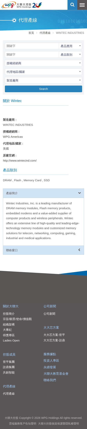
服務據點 (50, 354)
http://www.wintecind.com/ (20, 160)
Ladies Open (11, 340)
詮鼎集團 (9, 367)
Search (43, 88)
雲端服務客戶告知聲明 (22, 423)
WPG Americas (13, 136)
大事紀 (7, 329)
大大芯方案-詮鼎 (54, 340)
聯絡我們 (50, 380)
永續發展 (50, 367)
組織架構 (9, 324)
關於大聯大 (11, 306)
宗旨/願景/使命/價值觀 (17, 319)
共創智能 (9, 372)
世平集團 (9, 361)
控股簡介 (9, 313)
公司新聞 (50, 306)
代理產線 (45, 32)
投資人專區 (51, 360)
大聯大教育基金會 (56, 373)
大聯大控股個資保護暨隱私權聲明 (58, 423)
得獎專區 (9, 335)
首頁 (31, 32)
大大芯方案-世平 (54, 334)
